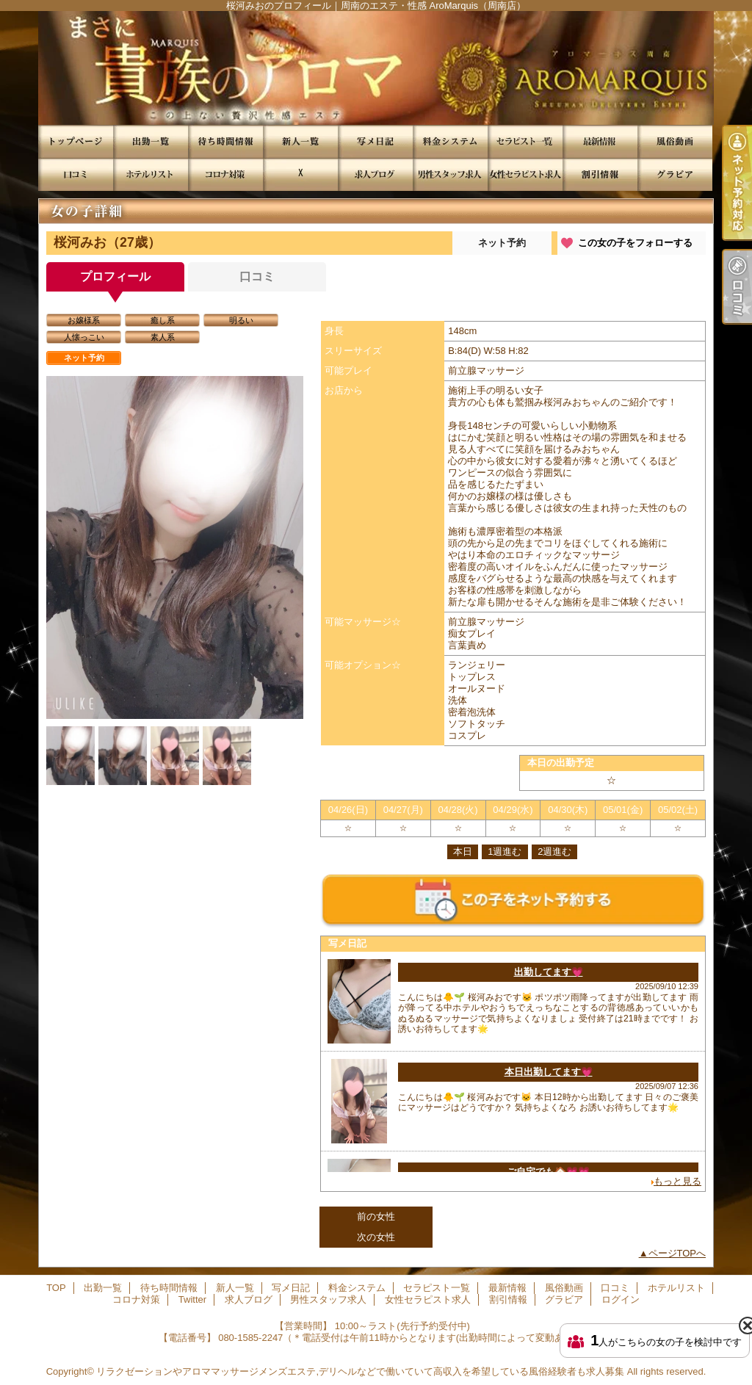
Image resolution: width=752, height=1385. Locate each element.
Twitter (300, 174)
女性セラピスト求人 (525, 174)
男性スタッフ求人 (450, 174)
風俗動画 (674, 141)
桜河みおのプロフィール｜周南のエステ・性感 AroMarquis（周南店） (376, 68)
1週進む (504, 851)
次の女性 (376, 1237)
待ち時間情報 (225, 141)
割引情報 (600, 174)
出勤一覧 (150, 141)
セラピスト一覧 (525, 141)
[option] (174, 547)
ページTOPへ (677, 1253)
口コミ (75, 174)
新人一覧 (300, 141)
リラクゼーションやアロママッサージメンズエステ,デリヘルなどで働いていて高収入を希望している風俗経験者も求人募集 (360, 1371)
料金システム (450, 141)
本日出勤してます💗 (549, 1071)
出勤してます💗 (548, 971)
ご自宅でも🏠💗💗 (548, 1171)
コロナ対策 (225, 174)
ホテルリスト (150, 174)
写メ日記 (375, 141)
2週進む (554, 851)
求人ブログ (375, 174)
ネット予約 (502, 242)
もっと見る (677, 1181)
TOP (75, 141)
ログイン (620, 1299)
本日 (462, 851)
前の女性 (376, 1216)
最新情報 (600, 141)
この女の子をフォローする (635, 242)
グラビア (674, 174)
